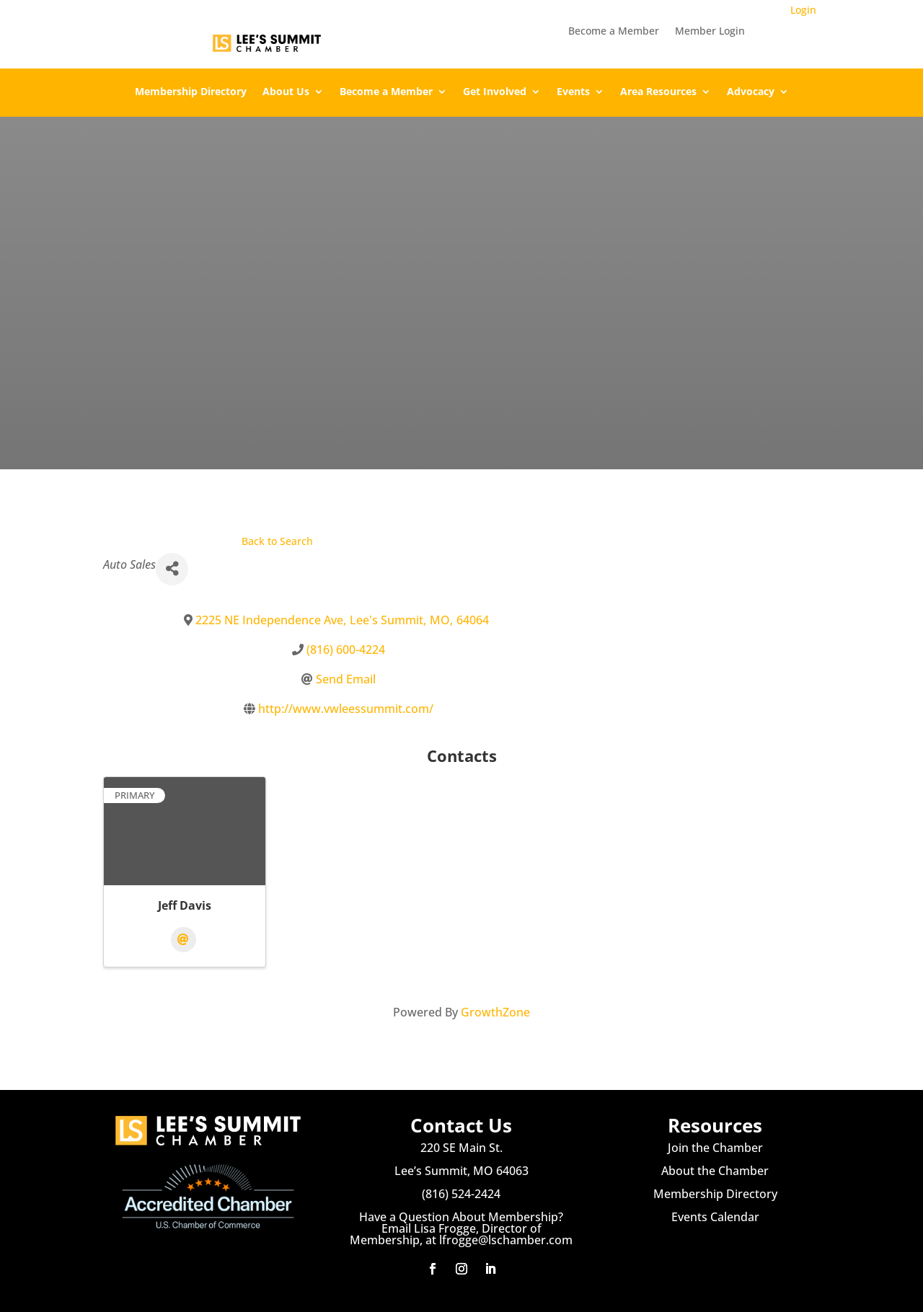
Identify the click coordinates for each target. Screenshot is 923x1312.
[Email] (183, 939)
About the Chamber (715, 1171)
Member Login (710, 31)
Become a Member (613, 31)
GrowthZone (495, 1012)
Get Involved (494, 92)
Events (573, 92)
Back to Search (277, 541)
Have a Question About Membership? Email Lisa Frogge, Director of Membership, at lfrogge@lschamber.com (461, 1228)
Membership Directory (191, 92)
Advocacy (750, 92)
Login (803, 10)
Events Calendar (715, 1217)
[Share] (172, 569)
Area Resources (658, 92)
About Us (285, 92)
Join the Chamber (715, 1148)
